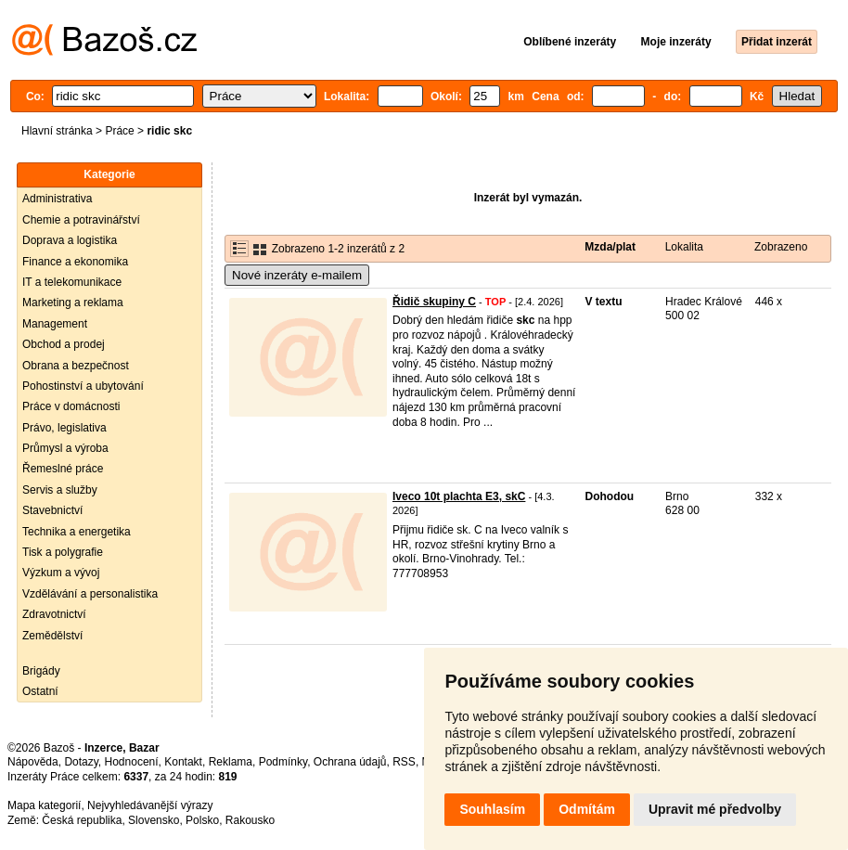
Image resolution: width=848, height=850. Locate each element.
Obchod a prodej (63, 344)
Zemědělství (52, 635)
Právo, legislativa (64, 427)
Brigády (41, 670)
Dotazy (80, 761)
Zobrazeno (780, 246)
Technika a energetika (76, 531)
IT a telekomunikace (72, 282)
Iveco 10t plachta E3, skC (458, 496)
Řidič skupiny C (434, 301)
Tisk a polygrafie (62, 552)
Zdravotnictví (54, 614)
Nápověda (32, 761)
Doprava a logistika (69, 240)
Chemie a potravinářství (81, 219)
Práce (119, 130)
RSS (404, 761)
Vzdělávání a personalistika (90, 593)
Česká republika (82, 820)
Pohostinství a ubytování (83, 386)
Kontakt (183, 761)
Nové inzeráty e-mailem (297, 275)
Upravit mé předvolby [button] (715, 809)
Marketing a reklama (72, 302)
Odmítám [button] (587, 809)
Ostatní (40, 691)
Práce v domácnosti (71, 406)
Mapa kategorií (44, 805)
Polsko (202, 820)
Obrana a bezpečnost (75, 365)
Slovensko (153, 820)
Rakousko (250, 820)
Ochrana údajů (350, 761)
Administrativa (57, 198)
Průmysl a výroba (65, 448)
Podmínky (283, 761)
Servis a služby (59, 489)
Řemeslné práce (62, 468)
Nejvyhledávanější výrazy (149, 805)
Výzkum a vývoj (60, 572)
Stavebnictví (52, 510)
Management (54, 323)
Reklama (230, 761)
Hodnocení (132, 761)
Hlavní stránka (57, 130)
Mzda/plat (610, 246)
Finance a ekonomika (75, 261)
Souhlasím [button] (492, 809)
